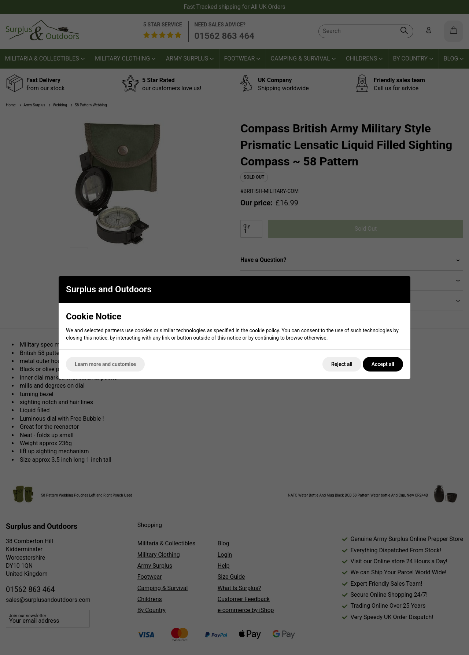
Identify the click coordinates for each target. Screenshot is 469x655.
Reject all (341, 364)
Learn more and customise (105, 364)
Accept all (383, 364)
